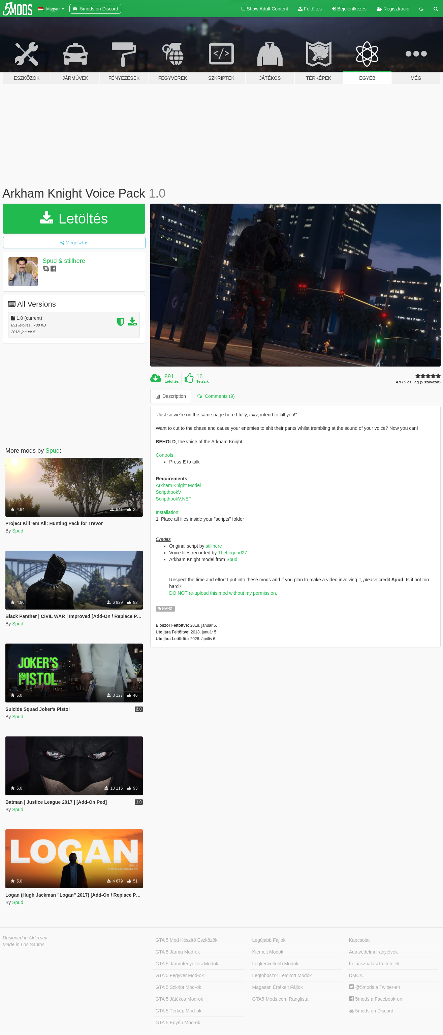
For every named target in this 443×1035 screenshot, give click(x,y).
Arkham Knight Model (178, 485)
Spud (52, 450)
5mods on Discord (371, 1011)
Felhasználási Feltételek (374, 963)
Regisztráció (393, 8)
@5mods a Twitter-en (374, 987)
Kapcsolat (359, 940)
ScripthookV (168, 492)
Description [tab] (171, 396)
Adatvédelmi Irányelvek (373, 952)
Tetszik (202, 381)
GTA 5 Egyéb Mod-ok (177, 1022)
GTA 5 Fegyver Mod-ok (179, 975)
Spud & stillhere (64, 260)
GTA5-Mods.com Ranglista (280, 999)
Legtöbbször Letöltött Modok (282, 975)
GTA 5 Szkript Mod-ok (178, 987)
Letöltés (74, 219)
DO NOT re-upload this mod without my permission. (223, 593)
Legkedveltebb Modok (275, 963)
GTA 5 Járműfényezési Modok (186, 963)
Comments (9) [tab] (215, 396)
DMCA (356, 975)
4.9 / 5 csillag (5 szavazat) (418, 382)
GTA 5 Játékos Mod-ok (179, 999)
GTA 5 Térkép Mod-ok (178, 1010)
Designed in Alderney (25, 937)
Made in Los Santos (23, 944)
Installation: (168, 512)
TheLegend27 (232, 552)
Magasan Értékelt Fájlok (277, 987)
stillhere (213, 546)
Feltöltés (310, 8)
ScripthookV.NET (173, 499)
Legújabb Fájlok (269, 940)
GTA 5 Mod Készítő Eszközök (186, 940)
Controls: (165, 455)
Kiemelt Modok (268, 952)
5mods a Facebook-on (375, 999)
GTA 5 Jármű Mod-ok (177, 952)
